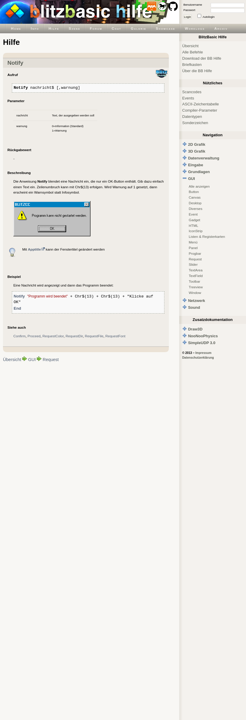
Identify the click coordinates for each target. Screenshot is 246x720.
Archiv (221, 28)
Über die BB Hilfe (197, 71)
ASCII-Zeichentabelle (200, 104)
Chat (116, 28)
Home (16, 28)
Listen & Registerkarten (207, 236)
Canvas (195, 197)
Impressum (203, 353)
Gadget (194, 220)
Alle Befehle (192, 52)
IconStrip (195, 231)
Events (188, 98)
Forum (96, 28)
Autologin (209, 16)
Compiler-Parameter (199, 110)
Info (35, 28)
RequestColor (53, 336)
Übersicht (12, 359)
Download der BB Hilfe (201, 58)
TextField (196, 276)
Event (193, 214)
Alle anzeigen (199, 186)
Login (187, 16)
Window (195, 293)
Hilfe (54, 28)
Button (194, 192)
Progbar (195, 253)
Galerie (138, 28)
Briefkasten (191, 64)
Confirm (19, 336)
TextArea (195, 270)
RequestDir (74, 336)
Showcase (165, 28)
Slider (193, 264)
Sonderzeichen (195, 123)
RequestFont (115, 336)
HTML (193, 225)
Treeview (196, 287)
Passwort (189, 10)
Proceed (34, 336)
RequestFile (94, 336)
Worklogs (195, 28)
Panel (193, 248)
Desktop (195, 203)
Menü (193, 242)
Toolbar (194, 281)
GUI (32, 359)
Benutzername (192, 4)
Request (51, 359)
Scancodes (191, 92)
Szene (74, 28)
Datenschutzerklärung (198, 357)
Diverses (195, 209)
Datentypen (192, 116)
